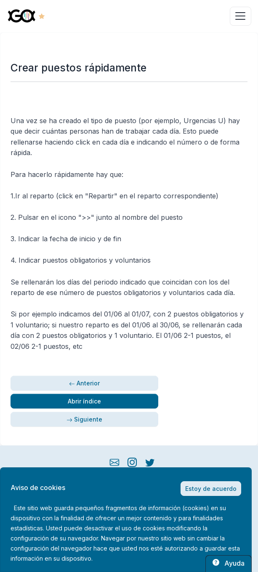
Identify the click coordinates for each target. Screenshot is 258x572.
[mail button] (114, 462)
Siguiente (84, 419)
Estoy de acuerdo (211, 488)
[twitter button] (149, 462)
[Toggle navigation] (240, 16)
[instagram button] (132, 462)
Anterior (84, 383)
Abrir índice (84, 401)
